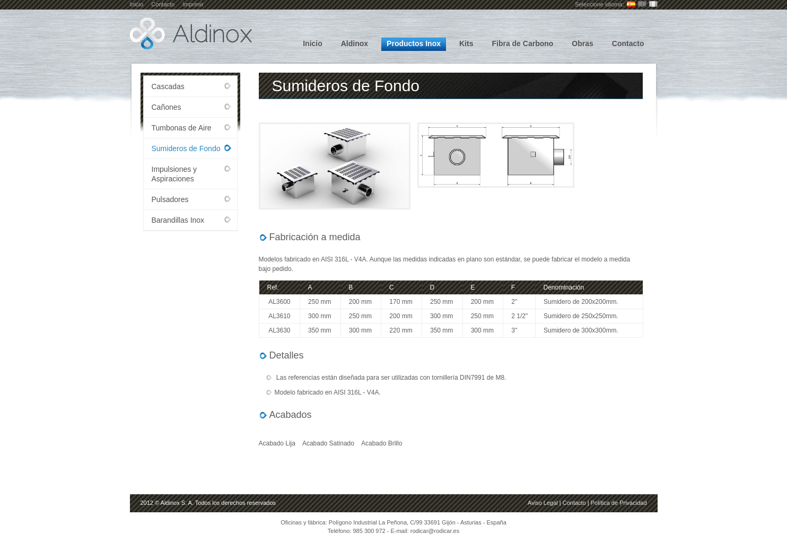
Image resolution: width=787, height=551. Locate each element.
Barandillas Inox (178, 220)
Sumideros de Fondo (186, 148)
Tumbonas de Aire (182, 128)
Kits (466, 43)
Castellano (631, 4)
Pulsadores (170, 199)
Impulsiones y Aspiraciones (174, 174)
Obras (582, 43)
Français (653, 4)
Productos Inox (414, 43)
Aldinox (354, 43)
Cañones (166, 107)
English (642, 4)
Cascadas (168, 86)
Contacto (162, 4)
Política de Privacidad (619, 503)
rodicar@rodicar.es (434, 531)
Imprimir (193, 4)
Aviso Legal (543, 503)
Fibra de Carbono (522, 43)
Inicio (137, 4)
